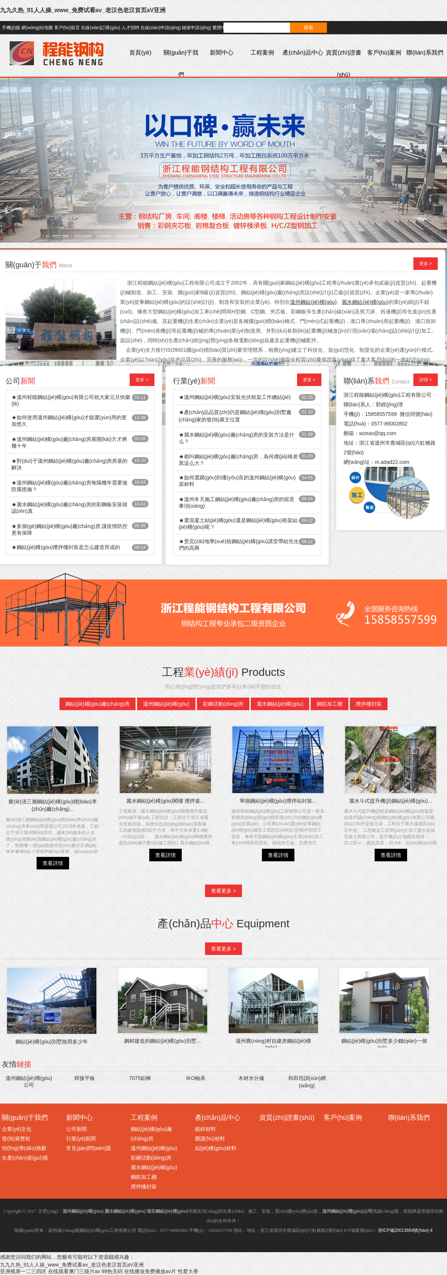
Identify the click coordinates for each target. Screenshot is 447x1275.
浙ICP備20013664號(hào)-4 (405, 1230)
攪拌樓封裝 (369, 704)
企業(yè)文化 (16, 1129)
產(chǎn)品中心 (303, 52)
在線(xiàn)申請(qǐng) (160, 27)
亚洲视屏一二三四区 (23, 1271)
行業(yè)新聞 (81, 1139)
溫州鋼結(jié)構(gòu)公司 (29, 1081)
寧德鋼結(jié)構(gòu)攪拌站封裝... (278, 801)
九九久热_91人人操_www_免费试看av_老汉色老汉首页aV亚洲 (83, 10)
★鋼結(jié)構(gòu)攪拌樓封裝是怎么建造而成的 (65, 547)
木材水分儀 (251, 1078)
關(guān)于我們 (181, 63)
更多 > (425, 263)
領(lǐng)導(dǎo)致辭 (24, 1148)
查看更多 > (223, 891)
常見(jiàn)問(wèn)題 (88, 1148)
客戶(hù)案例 (384, 52)
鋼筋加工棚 (329, 704)
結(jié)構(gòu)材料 (215, 1148)
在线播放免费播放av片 (150, 1271)
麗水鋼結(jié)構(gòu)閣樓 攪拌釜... (165, 801)
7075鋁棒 (140, 1078)
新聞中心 (221, 52)
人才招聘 (130, 27)
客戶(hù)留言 (67, 27)
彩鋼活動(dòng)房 (223, 704)
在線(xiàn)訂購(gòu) (100, 27)
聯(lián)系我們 (424, 52)
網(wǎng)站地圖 (37, 27)
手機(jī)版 (11, 27)
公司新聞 (76, 1129)
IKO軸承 (195, 1078)
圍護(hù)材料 (210, 1139)
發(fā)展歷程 (16, 1139)
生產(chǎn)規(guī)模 (25, 1158)
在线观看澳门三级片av (74, 1271)
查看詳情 (52, 863)
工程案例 (262, 52)
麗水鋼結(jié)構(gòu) (280, 704)
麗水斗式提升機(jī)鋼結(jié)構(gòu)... (390, 801)
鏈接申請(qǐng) (196, 27)
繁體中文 (221, 27)
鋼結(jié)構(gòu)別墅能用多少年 (52, 1042)
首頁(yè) (140, 52)
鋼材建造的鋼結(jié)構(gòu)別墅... (162, 1041)
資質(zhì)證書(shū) (343, 63)
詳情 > (425, 379)
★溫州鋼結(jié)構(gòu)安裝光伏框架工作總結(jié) (235, 397)
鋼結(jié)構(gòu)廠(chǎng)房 (97, 704)
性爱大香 (188, 1271)
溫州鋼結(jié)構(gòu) (166, 704)
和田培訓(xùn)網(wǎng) (307, 1081)
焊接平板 (84, 1078)
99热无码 (112, 1271)
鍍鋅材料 (205, 1129)
